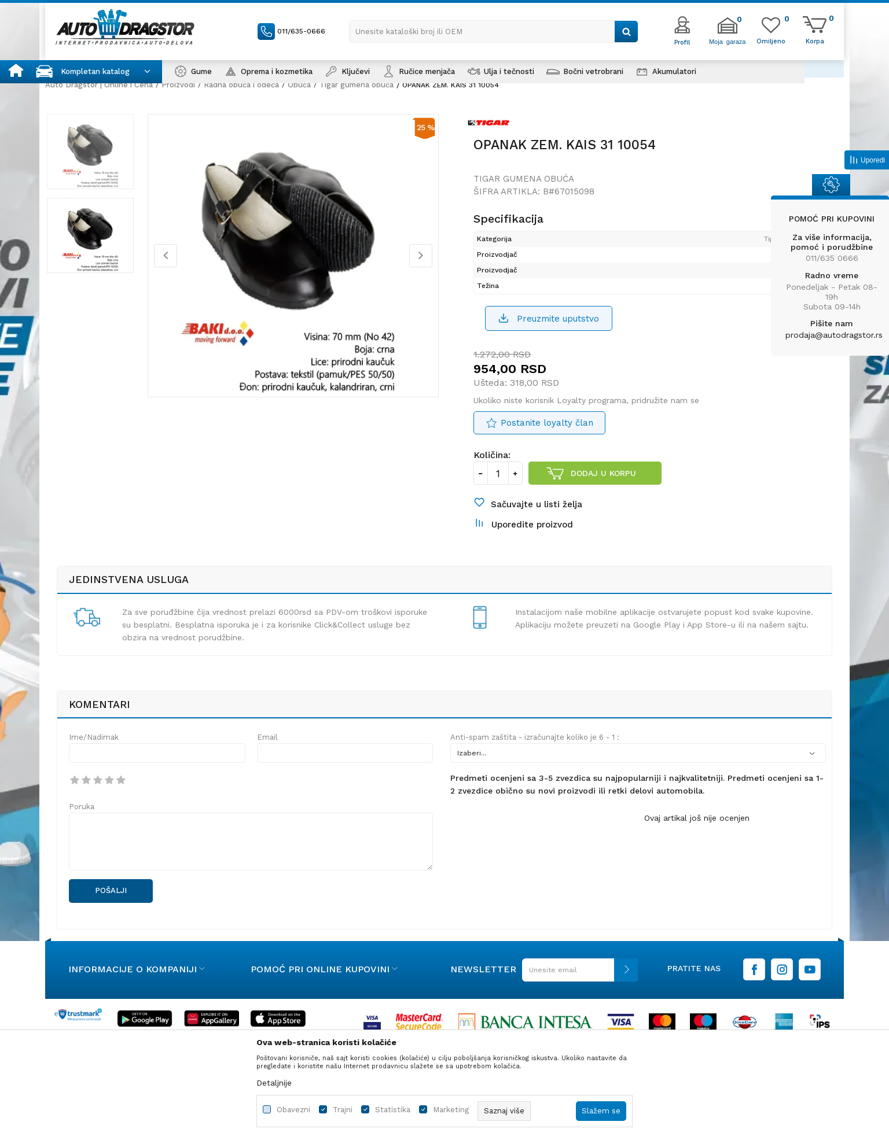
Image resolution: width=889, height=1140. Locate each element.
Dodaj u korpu (604, 479)
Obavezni (293, 1109)
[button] (493, 31)
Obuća (299, 84)
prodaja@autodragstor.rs (834, 335)
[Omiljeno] (770, 40)
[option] (100, 155)
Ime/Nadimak (94, 747)
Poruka (81, 817)
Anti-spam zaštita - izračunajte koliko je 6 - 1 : (534, 747)
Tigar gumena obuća (356, 84)
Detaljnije (274, 1082)
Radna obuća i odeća (241, 84)
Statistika (392, 1109)
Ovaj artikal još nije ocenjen (697, 828)
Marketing (451, 1109)
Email (267, 747)
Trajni (342, 1109)
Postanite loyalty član (547, 428)
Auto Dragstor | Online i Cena (99, 84)
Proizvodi (178, 84)
